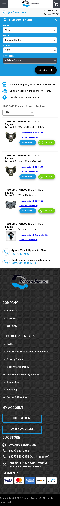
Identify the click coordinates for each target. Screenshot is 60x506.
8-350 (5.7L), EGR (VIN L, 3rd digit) (23, 161)
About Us (9, 310)
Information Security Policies (21, 374)
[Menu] (4, 4)
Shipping (9, 389)
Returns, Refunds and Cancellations (25, 351)
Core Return (21, 418)
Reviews (9, 318)
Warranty (9, 325)
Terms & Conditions (15, 397)
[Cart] (56, 4)
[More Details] (27, 142)
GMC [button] (7, 30)
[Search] (46, 70)
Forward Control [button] (13, 40)
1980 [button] (7, 50)
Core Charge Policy (15, 366)
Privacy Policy (12, 359)
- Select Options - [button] (14, 60)
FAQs (7, 344)
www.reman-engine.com (22, 444)
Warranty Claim (22, 429)
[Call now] (46, 142)
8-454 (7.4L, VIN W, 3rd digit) (20, 195)
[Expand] (56, 20)
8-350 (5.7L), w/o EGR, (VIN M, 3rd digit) (25, 127)
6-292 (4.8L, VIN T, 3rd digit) (20, 229)
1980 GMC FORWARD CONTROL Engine (24, 123)
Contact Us (10, 382)
